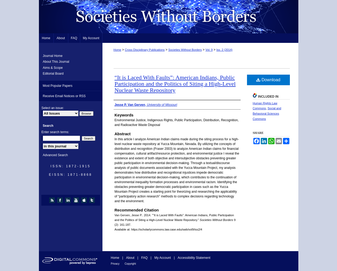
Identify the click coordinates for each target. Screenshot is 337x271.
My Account (162, 258)
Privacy (115, 263)
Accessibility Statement (194, 258)
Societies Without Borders (168, 16)
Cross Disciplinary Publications (145, 49)
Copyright (130, 263)
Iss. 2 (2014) (224, 49)
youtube (76, 200)
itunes (84, 200)
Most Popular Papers (58, 86)
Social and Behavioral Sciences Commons (267, 113)
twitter (92, 200)
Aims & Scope (53, 68)
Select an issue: (53, 108)
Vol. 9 (209, 49)
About (130, 258)
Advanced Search (55, 155)
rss (52, 200)
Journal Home (53, 56)
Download (268, 80)
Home (117, 49)
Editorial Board (53, 73)
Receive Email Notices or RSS (64, 96)
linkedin (68, 200)
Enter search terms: (55, 132)
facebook (60, 200)
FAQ (144, 258)
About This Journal (56, 62)
